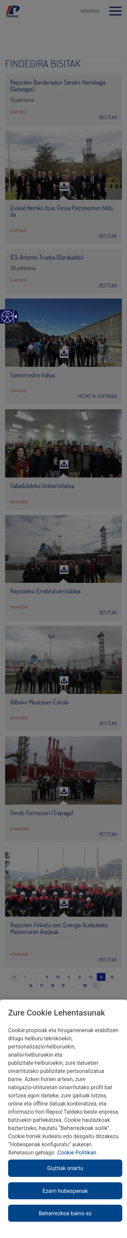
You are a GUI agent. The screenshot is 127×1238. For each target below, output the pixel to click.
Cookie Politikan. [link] (77, 1152)
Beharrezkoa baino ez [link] (65, 1213)
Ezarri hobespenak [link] (65, 1191)
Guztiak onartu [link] (65, 1168)
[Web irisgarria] (7, 320)
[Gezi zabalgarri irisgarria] (15, 317)
